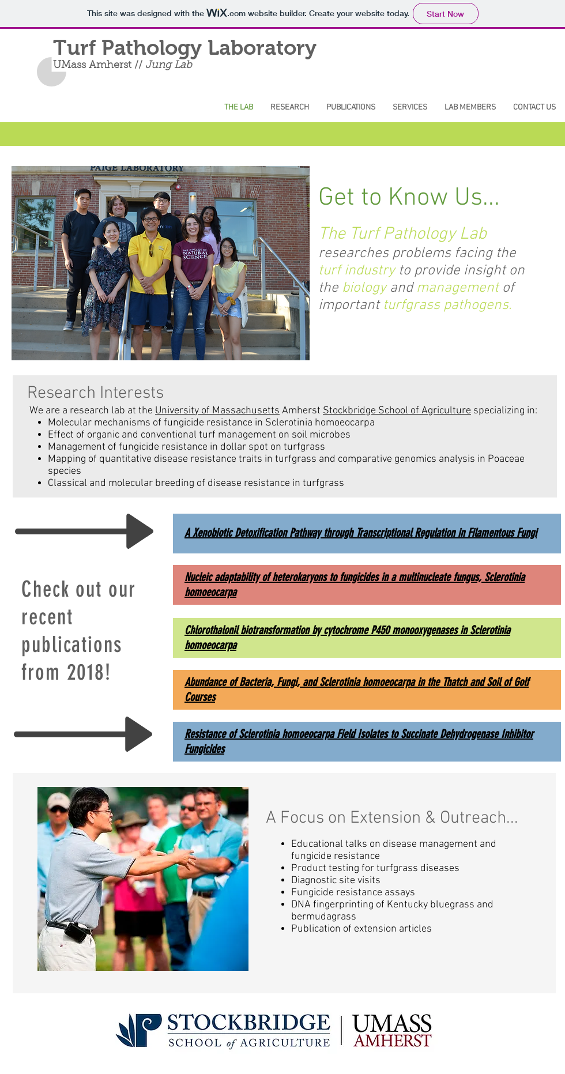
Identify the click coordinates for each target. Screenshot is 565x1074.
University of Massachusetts (217, 411)
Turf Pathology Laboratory (185, 47)
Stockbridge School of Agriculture (397, 411)
